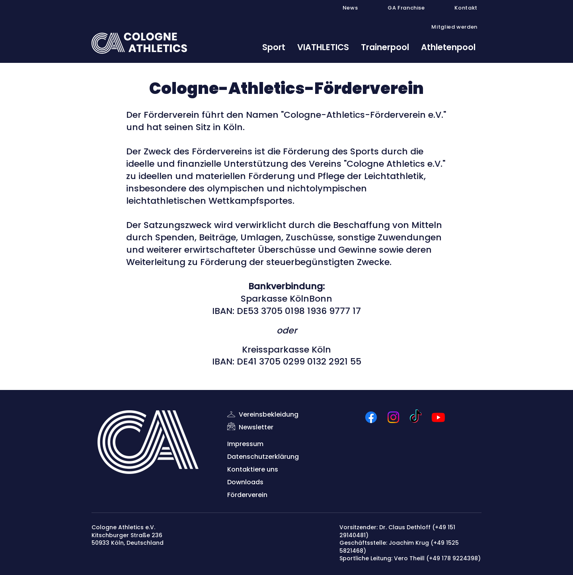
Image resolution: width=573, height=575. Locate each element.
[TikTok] (415, 417)
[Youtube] (438, 417)
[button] (397, 8)
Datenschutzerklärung (263, 456)
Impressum (245, 443)
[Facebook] (371, 417)
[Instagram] (393, 417)
